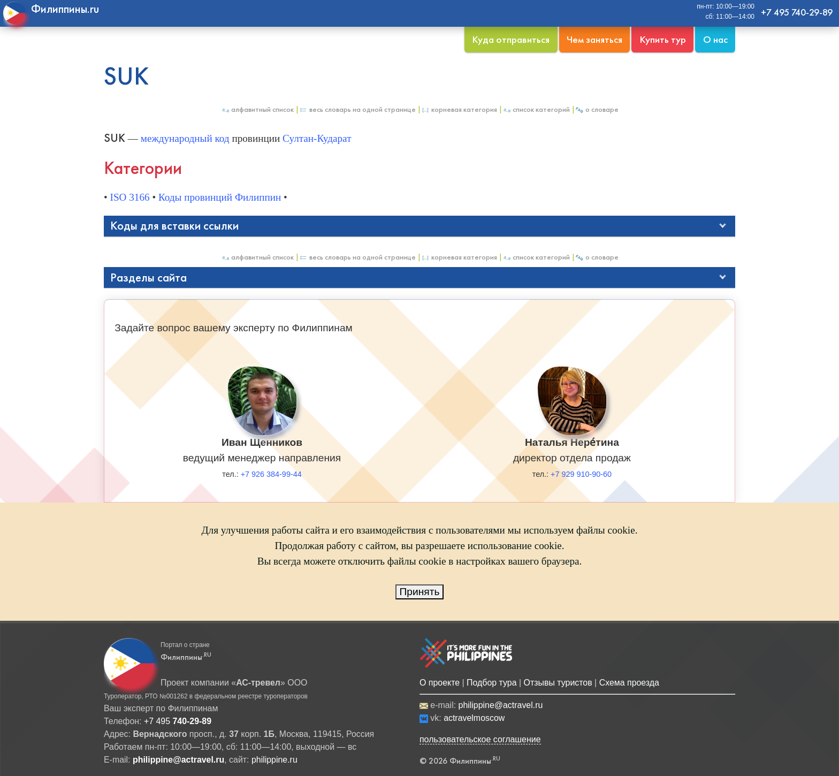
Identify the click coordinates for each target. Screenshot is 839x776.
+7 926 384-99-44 (271, 474)
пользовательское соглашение (480, 739)
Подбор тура (491, 682)
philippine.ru (274, 759)
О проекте (440, 682)
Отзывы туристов (558, 682)
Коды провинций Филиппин (219, 197)
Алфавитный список (257, 109)
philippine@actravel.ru (501, 705)
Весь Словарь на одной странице (357, 109)
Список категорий (536, 109)
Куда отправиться (511, 39)
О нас (715, 39)
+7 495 (177, 721)
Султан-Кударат (317, 138)
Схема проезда (629, 682)
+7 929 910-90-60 (581, 474)
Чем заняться (594, 39)
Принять (420, 591)
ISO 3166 (130, 197)
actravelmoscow (474, 717)
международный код (185, 138)
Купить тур (662, 39)
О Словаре (597, 109)
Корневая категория (459, 109)
